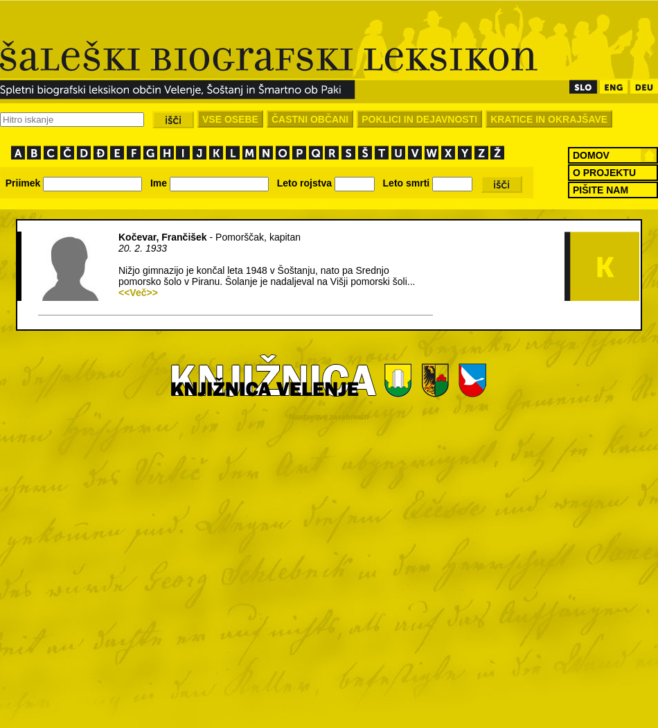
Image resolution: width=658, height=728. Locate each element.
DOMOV (591, 155)
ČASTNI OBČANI (310, 119)
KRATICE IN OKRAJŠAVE (548, 119)
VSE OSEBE (230, 119)
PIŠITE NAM (600, 190)
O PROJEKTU (604, 172)
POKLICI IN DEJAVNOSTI (419, 119)
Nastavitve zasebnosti (329, 417)
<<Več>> (138, 292)
